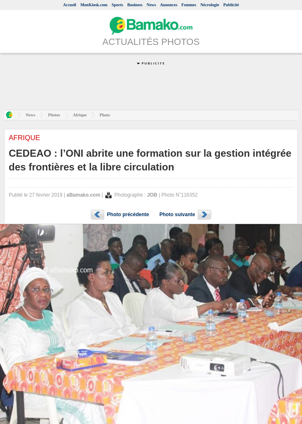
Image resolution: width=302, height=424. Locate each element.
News (151, 4)
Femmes (188, 4)
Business (135, 4)
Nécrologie (209, 4)
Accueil (69, 4)
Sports (117, 4)
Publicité (231, 4)
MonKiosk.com (93, 4)
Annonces (169, 4)
